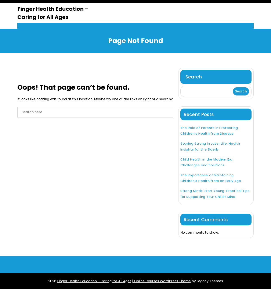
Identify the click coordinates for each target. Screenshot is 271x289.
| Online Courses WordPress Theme (161, 281)
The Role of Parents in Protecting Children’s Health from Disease (209, 131)
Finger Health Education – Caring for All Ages (52, 13)
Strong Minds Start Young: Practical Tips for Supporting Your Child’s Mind (215, 193)
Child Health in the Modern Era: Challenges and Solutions (206, 162)
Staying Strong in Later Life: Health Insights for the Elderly (210, 146)
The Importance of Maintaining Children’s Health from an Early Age (210, 178)
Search (193, 77)
